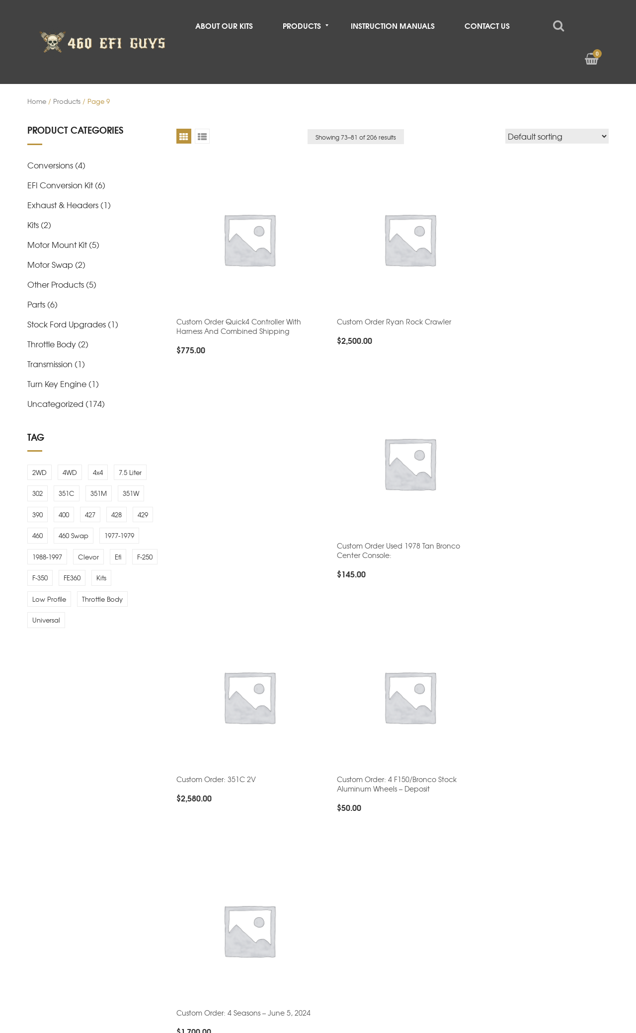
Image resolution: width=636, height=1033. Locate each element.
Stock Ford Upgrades (66, 324)
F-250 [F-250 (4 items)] (145, 556)
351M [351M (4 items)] (98, 493)
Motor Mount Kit (57, 244)
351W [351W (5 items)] (131, 493)
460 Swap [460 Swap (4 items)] (73, 535)
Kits (33, 225)
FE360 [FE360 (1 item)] (72, 577)
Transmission (50, 364)
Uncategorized (55, 403)
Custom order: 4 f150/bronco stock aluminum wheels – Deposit (385, 537)
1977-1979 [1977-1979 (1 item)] (119, 535)
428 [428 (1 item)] (116, 514)
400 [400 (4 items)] (64, 514)
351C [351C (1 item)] (67, 493)
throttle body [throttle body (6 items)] (102, 599)
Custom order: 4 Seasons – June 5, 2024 (542, 532)
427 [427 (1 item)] (90, 514)
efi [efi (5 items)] (118, 556)
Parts (36, 304)
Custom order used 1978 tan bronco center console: (536, 314)
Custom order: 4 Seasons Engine (529, 754)
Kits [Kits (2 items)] (101, 577)
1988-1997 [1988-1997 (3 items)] (47, 556)
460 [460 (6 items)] (37, 535)
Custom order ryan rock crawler (382, 310)
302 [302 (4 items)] (37, 493)
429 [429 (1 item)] (143, 514)
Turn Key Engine (56, 384)
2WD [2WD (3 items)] (39, 472)
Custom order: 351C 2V (216, 532)
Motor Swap (50, 264)
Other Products (55, 284)
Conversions (50, 165)
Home (36, 101)
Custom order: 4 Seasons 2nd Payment (391, 725)
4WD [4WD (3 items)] (70, 472)
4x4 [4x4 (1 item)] (98, 472)
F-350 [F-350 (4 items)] (40, 577)
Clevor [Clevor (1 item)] (88, 556)
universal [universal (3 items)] (46, 620)
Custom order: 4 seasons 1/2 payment (241, 754)
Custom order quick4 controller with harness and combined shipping (238, 314)
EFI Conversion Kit (60, 185)
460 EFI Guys (119, 973)
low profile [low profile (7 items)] (49, 599)
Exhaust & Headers (62, 205)
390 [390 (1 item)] (37, 514)
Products (66, 101)
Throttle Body (51, 344)
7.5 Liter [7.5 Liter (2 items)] (130, 472)
